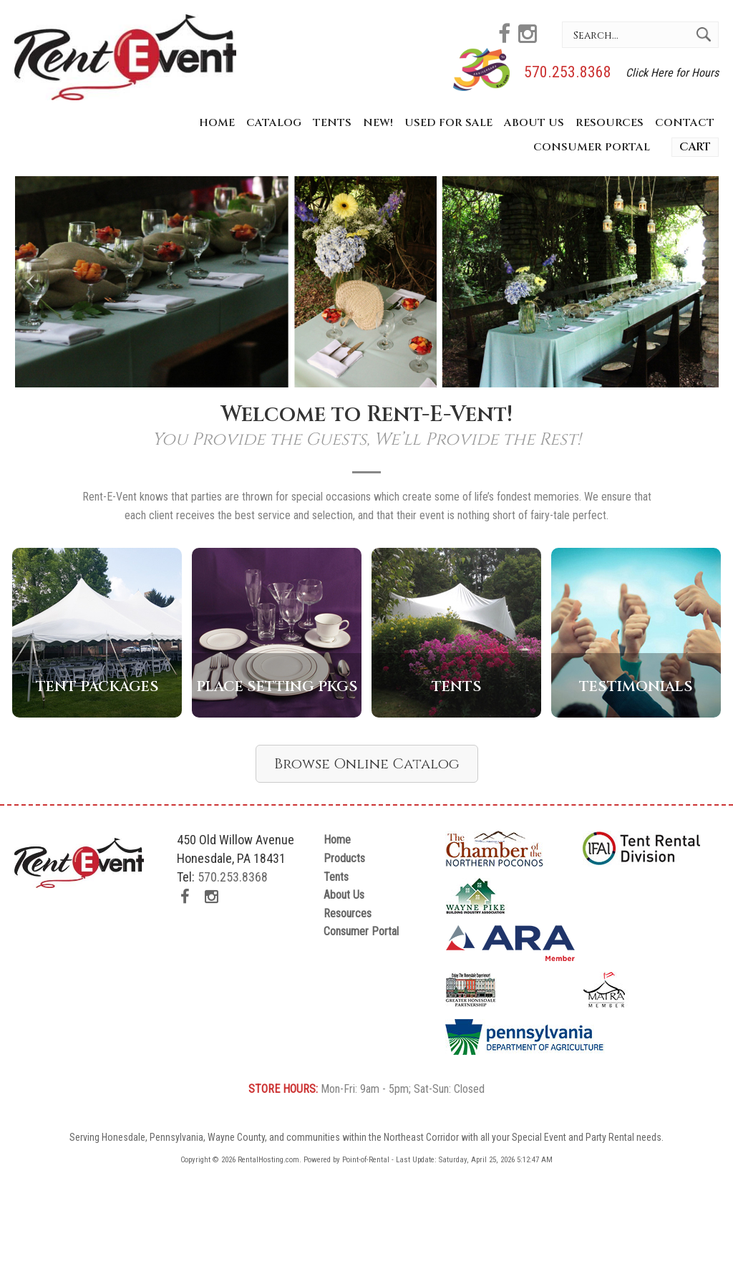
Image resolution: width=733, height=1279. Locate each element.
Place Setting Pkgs (277, 686)
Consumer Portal (591, 147)
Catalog (273, 122)
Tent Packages (97, 686)
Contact (684, 122)
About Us (534, 122)
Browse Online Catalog (367, 763)
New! (378, 122)
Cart (695, 147)
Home (217, 122)
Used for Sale (448, 122)
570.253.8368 (567, 72)
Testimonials (636, 686)
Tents (332, 122)
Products (344, 858)
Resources (610, 122)
